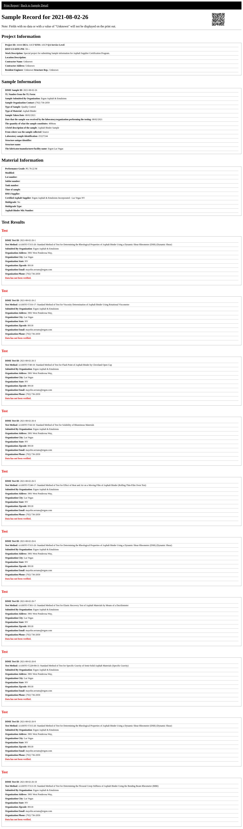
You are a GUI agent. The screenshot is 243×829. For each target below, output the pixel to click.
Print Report (11, 5)
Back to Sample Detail (34, 5)
